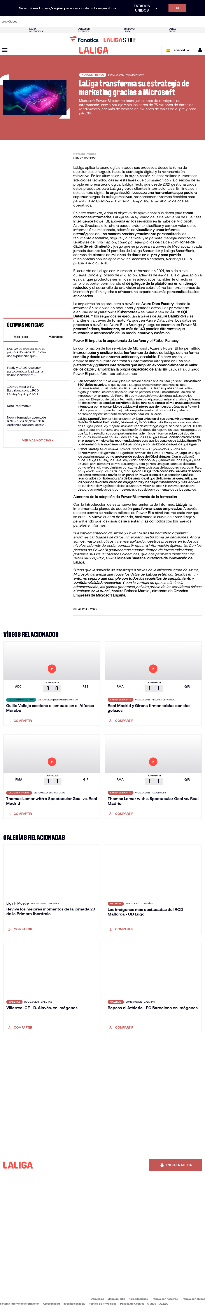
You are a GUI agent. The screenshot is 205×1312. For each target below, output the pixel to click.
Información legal (74, 1303)
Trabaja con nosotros (164, 1298)
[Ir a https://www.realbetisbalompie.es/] (144, 21)
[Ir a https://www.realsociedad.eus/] (172, 21)
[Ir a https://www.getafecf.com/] (79, 21)
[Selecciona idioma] (179, 50)
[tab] (21, 336)
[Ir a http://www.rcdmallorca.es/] (134, 21)
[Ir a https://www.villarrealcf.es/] (200, 21)
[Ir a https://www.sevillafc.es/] (181, 21)
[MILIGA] (198, 50)
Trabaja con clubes (193, 1298)
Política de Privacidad (103, 1303)
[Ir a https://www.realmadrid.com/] (153, 21)
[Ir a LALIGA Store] (102, 39)
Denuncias (97, 1298)
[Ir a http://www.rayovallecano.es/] (106, 21)
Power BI (101, 221)
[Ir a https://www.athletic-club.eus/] (23, 21)
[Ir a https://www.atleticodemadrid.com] (32, 21)
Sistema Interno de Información (19, 1303)
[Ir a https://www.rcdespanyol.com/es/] (125, 21)
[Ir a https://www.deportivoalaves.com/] (51, 21)
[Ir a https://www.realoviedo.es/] (162, 21)
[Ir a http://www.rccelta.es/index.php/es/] (116, 21)
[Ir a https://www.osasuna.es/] (42, 21)
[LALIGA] (94, 50)
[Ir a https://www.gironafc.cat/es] (88, 21)
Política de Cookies (132, 1303)
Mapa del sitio (116, 1298)
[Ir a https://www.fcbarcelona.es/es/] (69, 21)
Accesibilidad (51, 1303)
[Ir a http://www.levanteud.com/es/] (97, 21)
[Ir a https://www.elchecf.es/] (60, 21)
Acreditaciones (138, 1298)
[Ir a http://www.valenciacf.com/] (190, 21)
